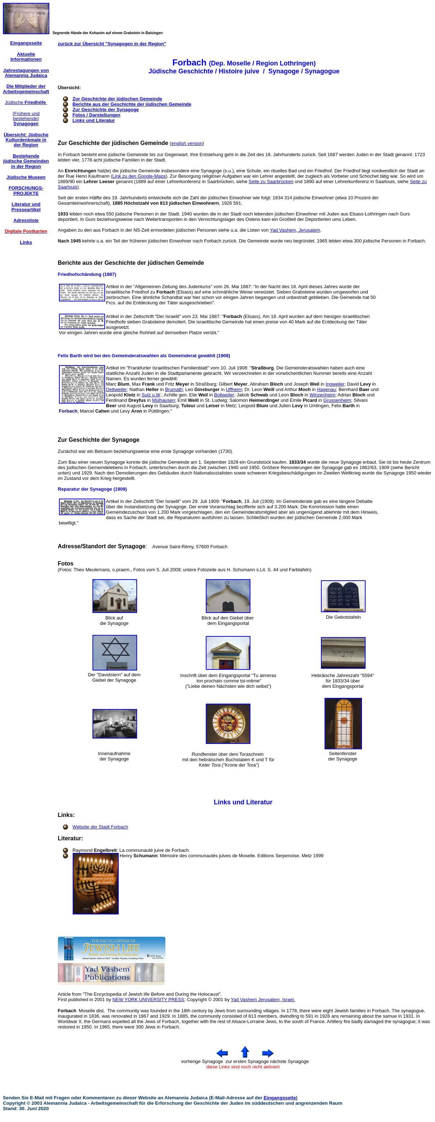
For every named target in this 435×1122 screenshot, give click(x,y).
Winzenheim (322, 395)
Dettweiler (116, 389)
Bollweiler (224, 395)
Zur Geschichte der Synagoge (106, 109)
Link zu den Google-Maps (139, 176)
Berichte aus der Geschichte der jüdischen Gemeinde (132, 104)
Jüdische (26, 102)
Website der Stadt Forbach (100, 827)
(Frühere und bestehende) (26, 119)
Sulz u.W (151, 395)
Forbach (67, 1010)
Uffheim (234, 389)
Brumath (174, 389)
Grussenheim (337, 400)
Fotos (66, 563)
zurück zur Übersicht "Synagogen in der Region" (112, 43)
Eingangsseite (280, 1097)
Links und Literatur (94, 120)
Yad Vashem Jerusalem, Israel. (263, 999)
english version (187, 143)
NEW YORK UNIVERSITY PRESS (148, 999)
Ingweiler (335, 384)
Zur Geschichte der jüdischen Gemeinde (117, 98)
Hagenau (326, 389)
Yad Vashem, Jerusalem (295, 230)
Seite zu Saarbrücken (271, 181)
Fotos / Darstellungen (97, 115)
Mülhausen (163, 400)
